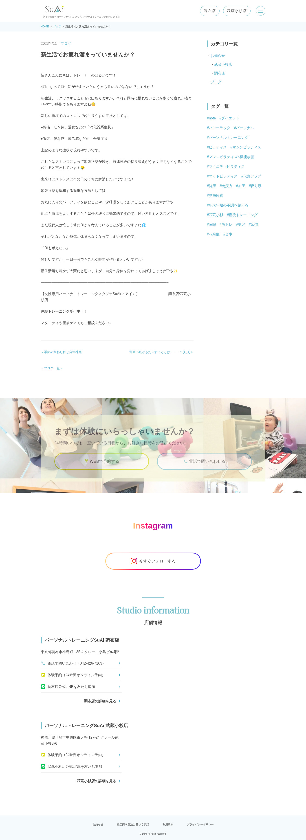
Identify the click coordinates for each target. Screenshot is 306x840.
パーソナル (245, 128)
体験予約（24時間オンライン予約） (73, 675)
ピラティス (218, 147)
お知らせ (218, 56)
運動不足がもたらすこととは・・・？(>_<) (159, 352)
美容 (241, 224)
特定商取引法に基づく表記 (133, 824)
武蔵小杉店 (235, 11)
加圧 (241, 186)
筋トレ (227, 224)
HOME (45, 26)
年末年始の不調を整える (228, 205)
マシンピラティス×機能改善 (231, 157)
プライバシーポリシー (200, 824)
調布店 (208, 11)
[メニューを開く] (260, 10)
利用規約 (168, 824)
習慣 (254, 224)
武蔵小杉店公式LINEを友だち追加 (71, 766)
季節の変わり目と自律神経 (63, 352)
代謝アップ (252, 176)
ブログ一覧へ (53, 368)
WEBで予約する (101, 466)
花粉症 (214, 234)
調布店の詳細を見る (100, 701)
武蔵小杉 (216, 215)
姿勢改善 (216, 195)
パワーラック (219, 128)
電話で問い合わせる (204, 466)
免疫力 (227, 186)
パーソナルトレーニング (228, 137)
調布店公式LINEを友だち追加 (68, 686)
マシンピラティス (246, 147)
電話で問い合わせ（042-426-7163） (73, 663)
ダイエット (230, 118)
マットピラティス (223, 176)
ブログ (57, 26)
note (212, 118)
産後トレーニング (243, 215)
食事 (228, 234)
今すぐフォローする (153, 561)
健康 (212, 186)
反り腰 (256, 186)
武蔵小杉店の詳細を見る (96, 781)
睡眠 (212, 224)
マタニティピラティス (227, 166)
